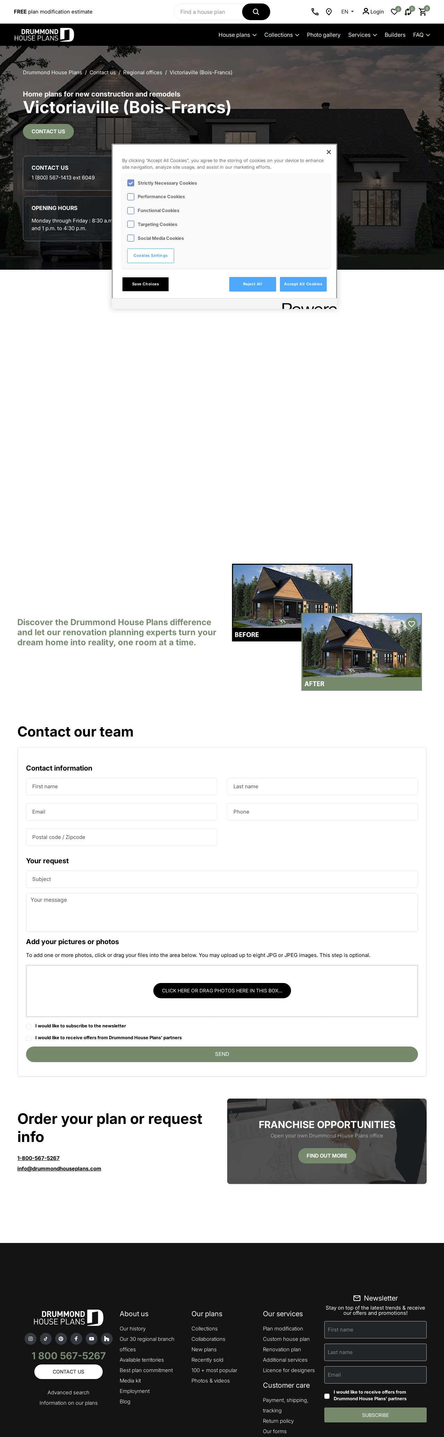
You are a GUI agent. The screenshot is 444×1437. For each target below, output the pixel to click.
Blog (125, 1328)
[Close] (328, 152)
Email (38, 738)
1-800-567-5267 (38, 1084)
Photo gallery (324, 34)
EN (345, 11)
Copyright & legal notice (219, 1406)
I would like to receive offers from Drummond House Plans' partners (108, 964)
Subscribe (375, 1341)
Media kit (130, 1307)
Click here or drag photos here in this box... (222, 917)
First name (45, 712)
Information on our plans (69, 1329)
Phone (241, 738)
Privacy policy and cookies (162, 1406)
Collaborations (208, 1265)
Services (362, 34)
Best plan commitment (146, 1296)
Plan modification (283, 1255)
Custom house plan (286, 1265)
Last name (245, 712)
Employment (135, 1317)
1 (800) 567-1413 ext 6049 (335, 104)
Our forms (275, 1357)
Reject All (252, 283)
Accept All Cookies (303, 283)
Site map (273, 1368)
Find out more (327, 1082)
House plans (238, 34)
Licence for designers (289, 1296)
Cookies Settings (151, 255)
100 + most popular (214, 1296)
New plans (204, 1275)
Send (222, 980)
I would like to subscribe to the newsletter (80, 952)
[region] (224, 226)
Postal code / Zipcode (58, 763)
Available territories (142, 1286)
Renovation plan (282, 1275)
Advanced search (68, 1319)
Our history (133, 1255)
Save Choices (145, 283)
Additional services (285, 1286)
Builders (395, 34)
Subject (41, 805)
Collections (281, 34)
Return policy (278, 1347)
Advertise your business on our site (55, 1395)
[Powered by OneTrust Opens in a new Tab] (307, 304)
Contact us (48, 148)
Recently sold (207, 1286)
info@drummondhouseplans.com (59, 1095)
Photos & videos (210, 1307)
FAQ (421, 34)
